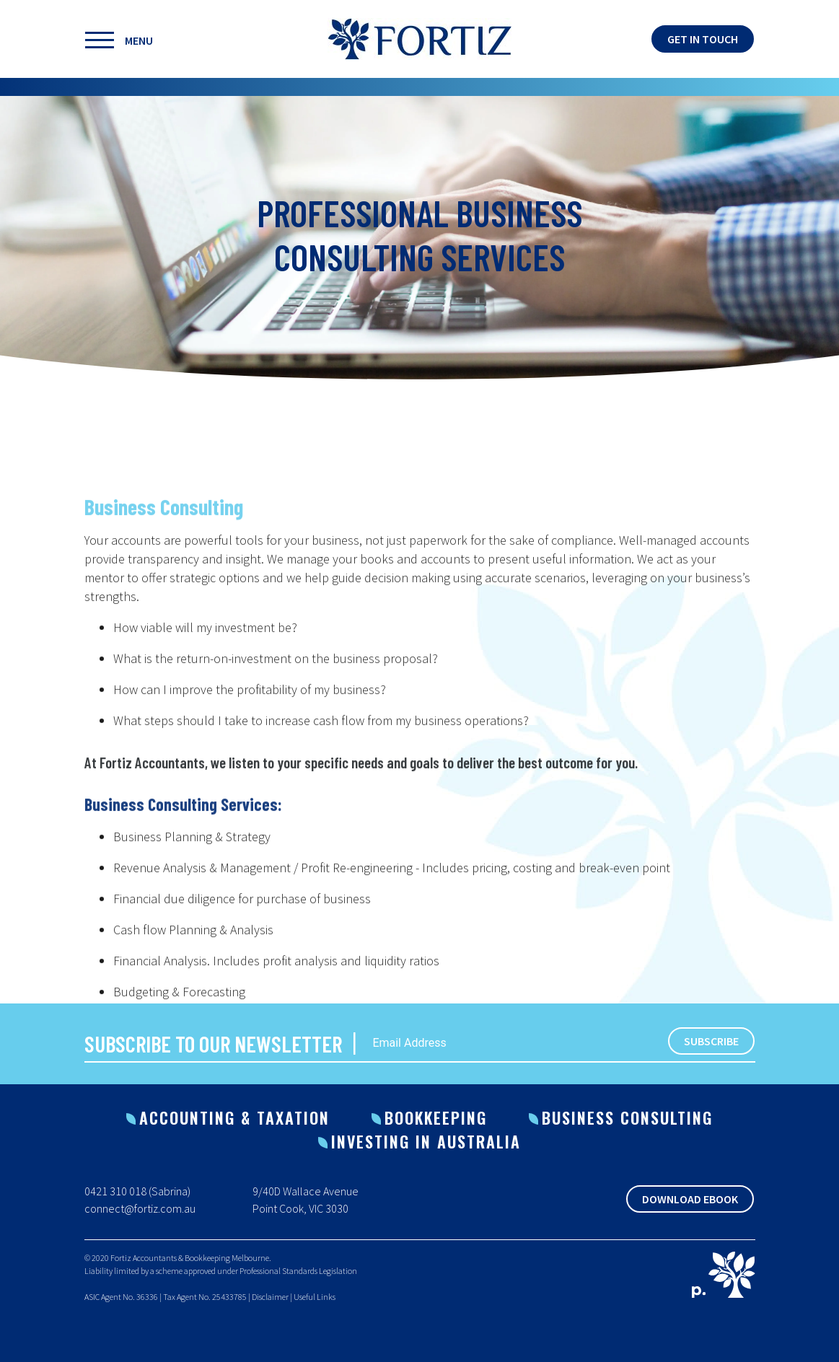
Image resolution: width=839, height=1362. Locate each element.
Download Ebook (690, 1199)
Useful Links (314, 1296)
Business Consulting (627, 1117)
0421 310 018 (115, 1191)
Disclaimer (270, 1296)
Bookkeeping (436, 1117)
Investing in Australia (426, 1141)
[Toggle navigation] (160, 39)
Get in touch (702, 39)
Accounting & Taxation (234, 1117)
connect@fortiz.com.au (140, 1208)
